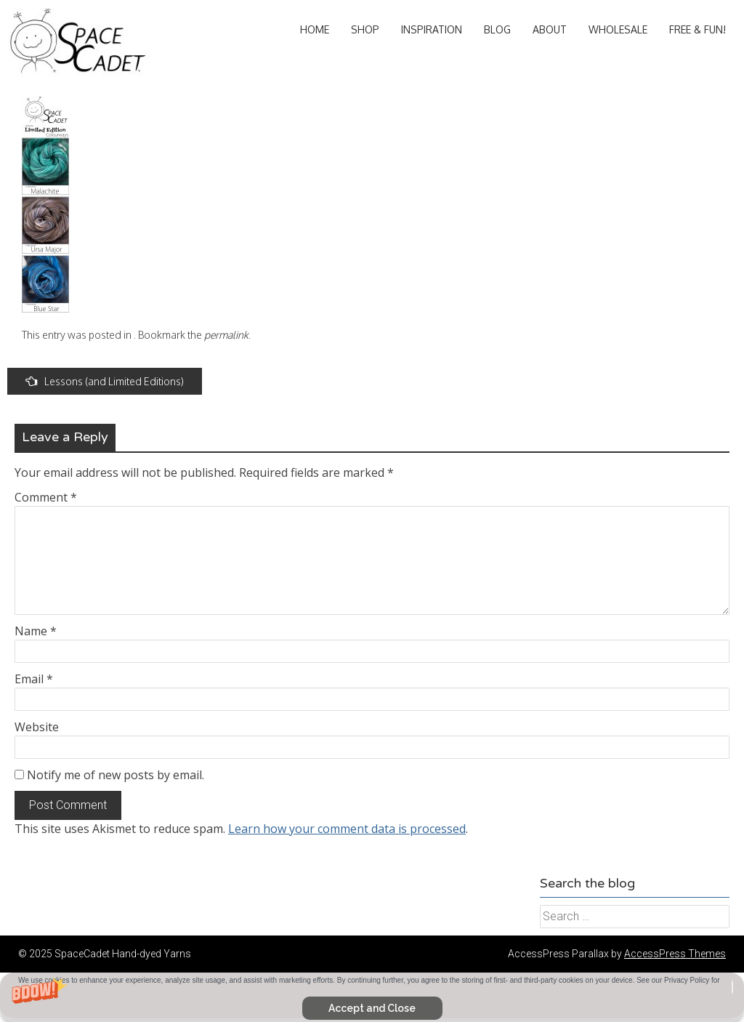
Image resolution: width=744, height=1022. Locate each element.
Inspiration (431, 29)
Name (36, 631)
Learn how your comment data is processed (347, 829)
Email (34, 679)
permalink (226, 335)
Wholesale (618, 29)
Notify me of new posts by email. (115, 775)
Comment (46, 497)
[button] (372, 997)
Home (314, 29)
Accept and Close (372, 1008)
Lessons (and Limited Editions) (104, 381)
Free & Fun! (697, 29)
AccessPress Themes (675, 953)
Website (37, 727)
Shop (365, 29)
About (550, 29)
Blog (497, 29)
